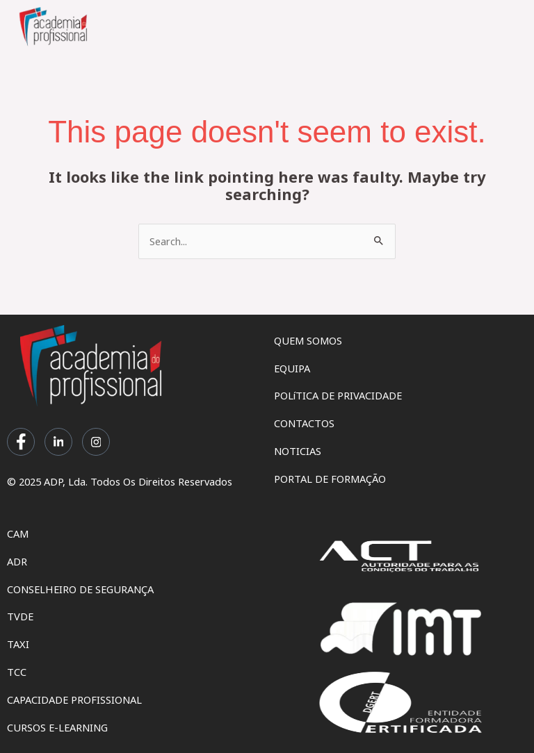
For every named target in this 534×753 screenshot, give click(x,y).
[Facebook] (21, 442)
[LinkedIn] (58, 442)
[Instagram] (96, 442)
